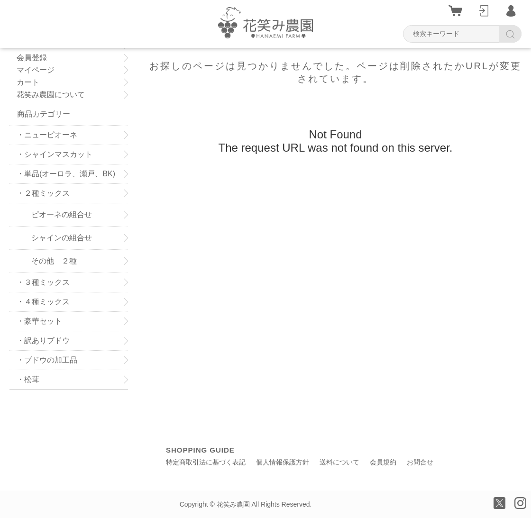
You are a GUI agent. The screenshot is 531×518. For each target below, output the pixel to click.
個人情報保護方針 (282, 462)
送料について (339, 462)
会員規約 (383, 462)
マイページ (36, 70)
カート (28, 82)
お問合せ (420, 462)
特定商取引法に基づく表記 (206, 462)
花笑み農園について (51, 95)
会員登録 (36, 58)
